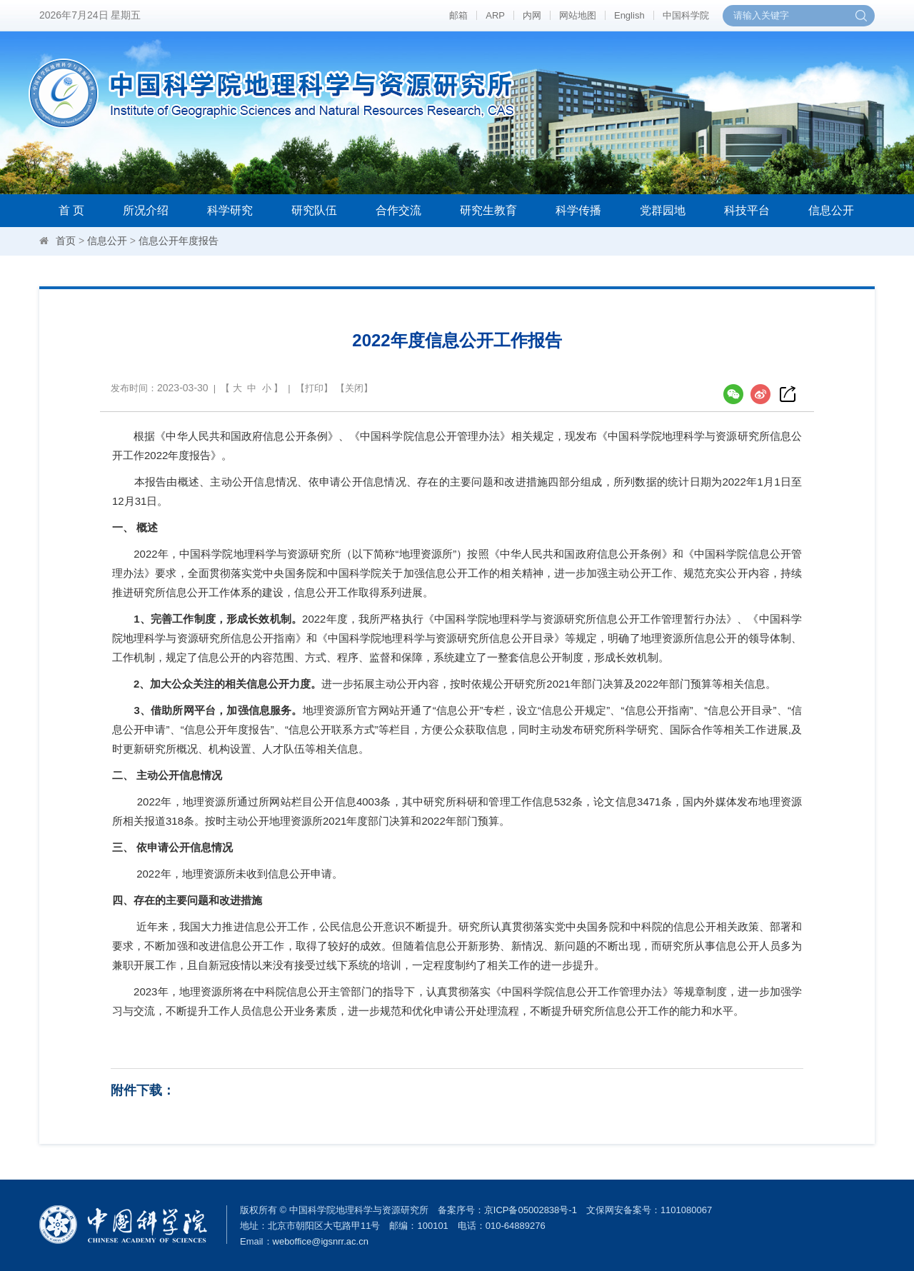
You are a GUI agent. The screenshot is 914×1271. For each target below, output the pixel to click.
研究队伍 (314, 210)
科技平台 (747, 210)
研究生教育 (488, 210)
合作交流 (398, 210)
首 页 (71, 210)
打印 (314, 388)
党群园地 (663, 210)
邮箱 (458, 15)
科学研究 (230, 210)
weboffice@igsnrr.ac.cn (320, 1241)
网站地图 (577, 15)
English (629, 15)
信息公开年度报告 (179, 240)
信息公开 (831, 210)
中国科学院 (686, 15)
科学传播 (578, 210)
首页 (66, 240)
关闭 (354, 388)
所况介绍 (146, 210)
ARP (495, 15)
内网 (532, 15)
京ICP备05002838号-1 (530, 1210)
